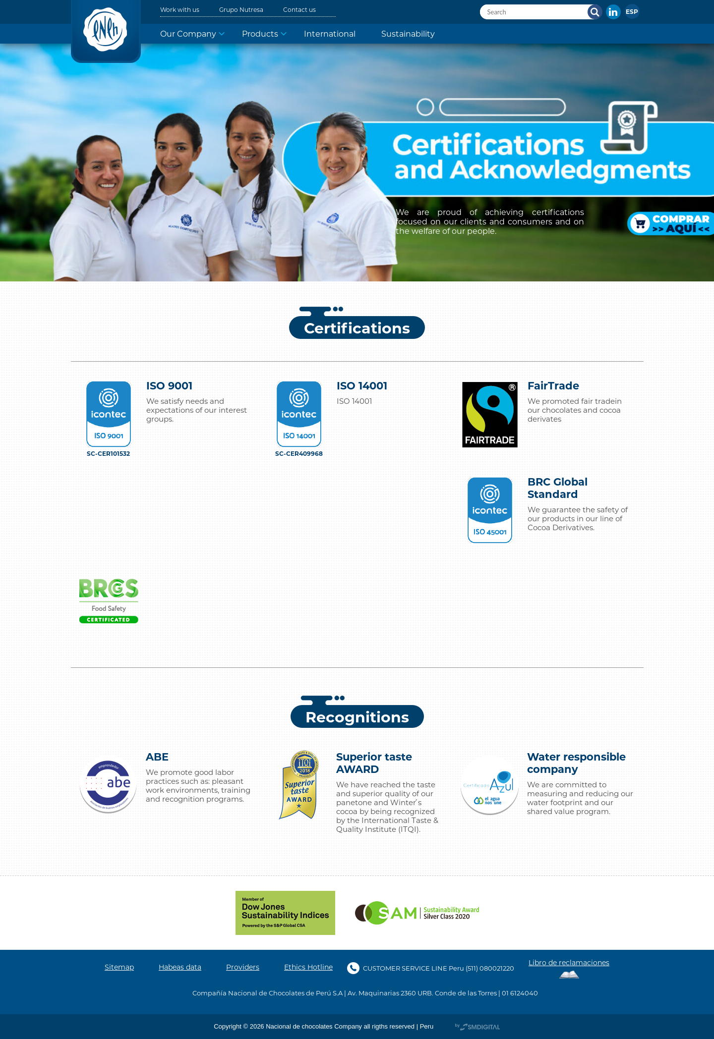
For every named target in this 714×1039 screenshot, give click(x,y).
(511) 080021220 (490, 968)
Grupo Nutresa (241, 9)
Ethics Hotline (308, 967)
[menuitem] (632, 11)
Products (260, 33)
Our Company (188, 33)
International (330, 33)
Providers (242, 967)
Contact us (299, 9)
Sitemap (119, 967)
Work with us (179, 9)
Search (595, 11)
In (613, 11)
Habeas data (180, 967)
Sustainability (408, 33)
